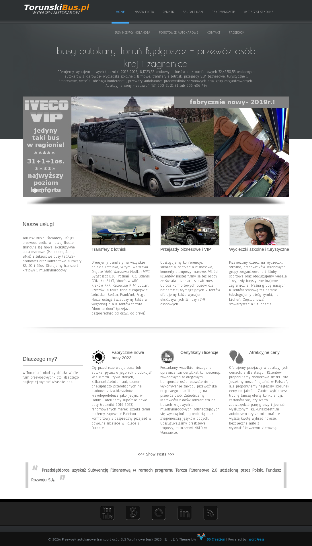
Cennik (168, 11)
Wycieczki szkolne (258, 11)
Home (120, 11)
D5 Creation (211, 539)
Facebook (236, 32)
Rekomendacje (223, 11)
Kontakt (213, 32)
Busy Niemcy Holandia (132, 32)
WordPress (256, 539)
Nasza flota (144, 11)
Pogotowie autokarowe (178, 32)
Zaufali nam (193, 11)
